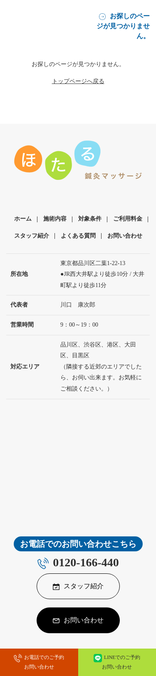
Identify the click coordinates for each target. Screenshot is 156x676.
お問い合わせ (124, 236)
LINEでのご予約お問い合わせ (121, 662)
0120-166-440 (86, 562)
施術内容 (55, 219)
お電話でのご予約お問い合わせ (44, 662)
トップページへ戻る (78, 81)
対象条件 (90, 219)
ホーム (23, 219)
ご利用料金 (127, 219)
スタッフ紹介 (31, 236)
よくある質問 (78, 236)
